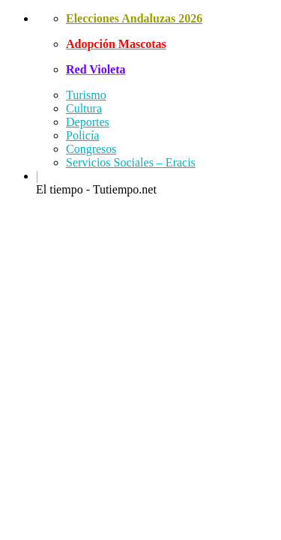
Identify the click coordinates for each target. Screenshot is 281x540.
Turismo (86, 94)
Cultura (84, 108)
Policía (82, 135)
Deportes (87, 122)
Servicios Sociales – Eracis (131, 162)
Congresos (91, 148)
